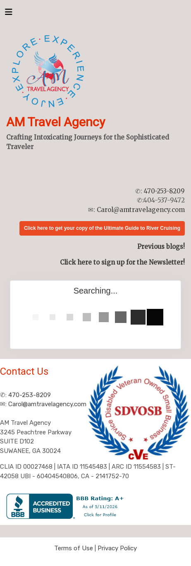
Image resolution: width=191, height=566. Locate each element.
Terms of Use (73, 548)
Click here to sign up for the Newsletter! (122, 262)
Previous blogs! (161, 246)
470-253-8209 (164, 191)
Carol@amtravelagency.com (141, 210)
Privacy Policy (117, 548)
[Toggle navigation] (8, 14)
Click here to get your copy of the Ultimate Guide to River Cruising (102, 228)
